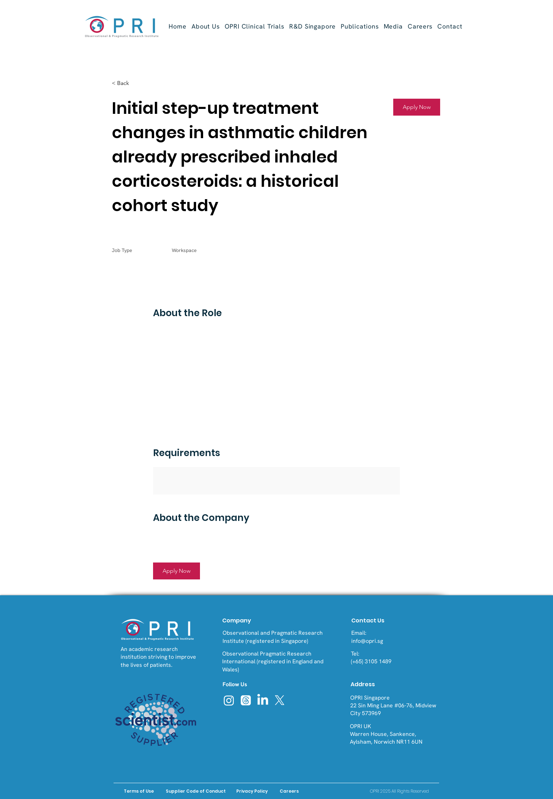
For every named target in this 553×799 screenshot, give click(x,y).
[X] (279, 700)
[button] (254, 26)
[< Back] (137, 83)
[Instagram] (229, 700)
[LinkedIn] (262, 700)
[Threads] (246, 700)
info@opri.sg (367, 641)
